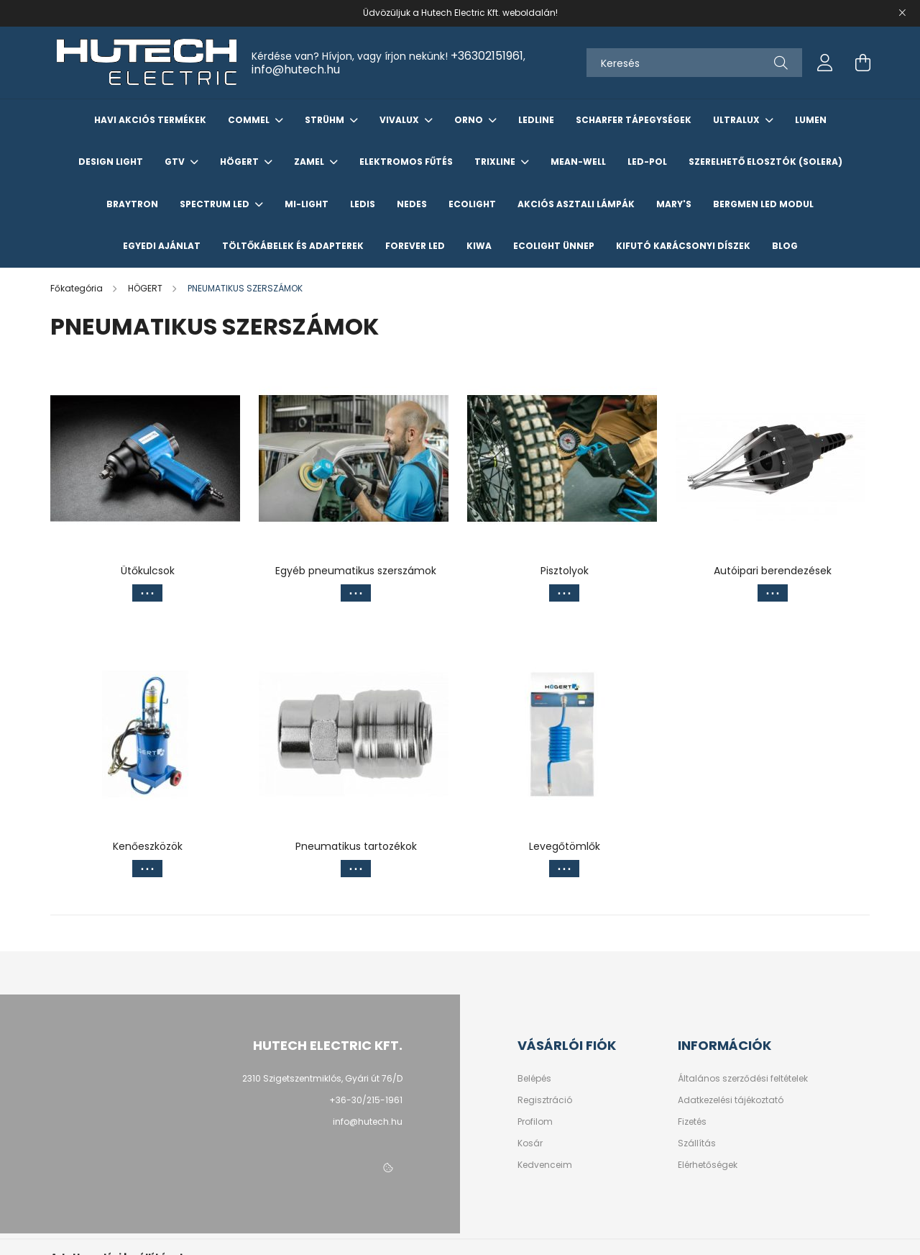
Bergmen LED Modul (763, 204)
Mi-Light (306, 204)
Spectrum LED (216, 204)
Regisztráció (545, 1100)
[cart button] (862, 62)
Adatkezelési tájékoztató (730, 1100)
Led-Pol (647, 161)
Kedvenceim (545, 1165)
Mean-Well (578, 161)
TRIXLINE (496, 161)
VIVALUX (400, 120)
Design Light (110, 161)
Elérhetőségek (707, 1165)
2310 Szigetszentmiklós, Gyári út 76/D (322, 1078)
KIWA (479, 246)
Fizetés (692, 1122)
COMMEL (250, 120)
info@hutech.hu (296, 69)
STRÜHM (325, 120)
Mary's (673, 204)
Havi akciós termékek (150, 120)
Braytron (132, 204)
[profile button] (825, 62)
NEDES (412, 204)
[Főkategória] (77, 288)
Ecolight (472, 204)
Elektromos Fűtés (406, 161)
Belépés (534, 1079)
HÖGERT (240, 161)
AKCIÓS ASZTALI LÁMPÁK (576, 204)
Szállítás (697, 1143)
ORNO (469, 120)
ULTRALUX (737, 120)
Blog (785, 246)
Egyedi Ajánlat (162, 246)
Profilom (535, 1122)
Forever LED (415, 246)
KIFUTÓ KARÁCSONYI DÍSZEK (683, 246)
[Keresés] (694, 62)
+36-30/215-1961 (365, 1100)
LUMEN (811, 120)
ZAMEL (310, 161)
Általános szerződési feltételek (743, 1079)
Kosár (530, 1143)
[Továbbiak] (147, 593)
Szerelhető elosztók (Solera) (765, 161)
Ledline (536, 120)
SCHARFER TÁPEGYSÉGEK (633, 120)
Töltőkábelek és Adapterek (293, 246)
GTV (176, 161)
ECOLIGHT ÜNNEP (553, 246)
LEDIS (362, 204)
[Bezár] (902, 13)
